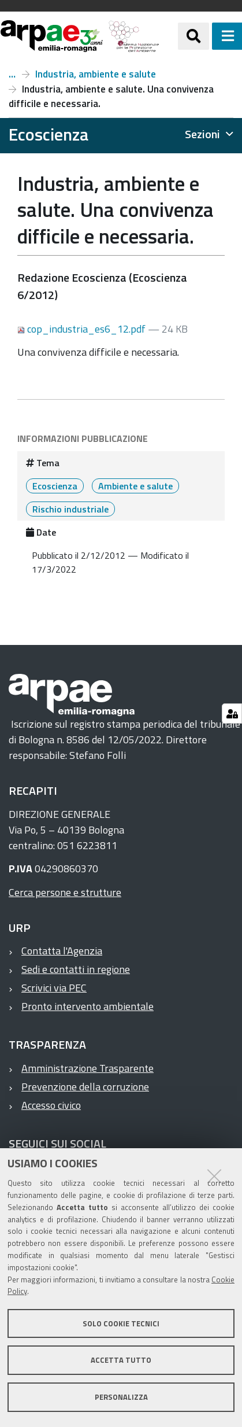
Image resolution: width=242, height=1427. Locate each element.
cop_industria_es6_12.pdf (82, 329)
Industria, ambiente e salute (95, 74)
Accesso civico (51, 1105)
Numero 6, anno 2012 (12, 74)
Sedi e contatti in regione (75, 969)
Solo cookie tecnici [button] (121, 1323)
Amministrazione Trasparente (87, 1068)
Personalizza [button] (121, 1397)
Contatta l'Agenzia (61, 950)
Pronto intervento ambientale (87, 1006)
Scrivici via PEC (54, 987)
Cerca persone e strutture (65, 892)
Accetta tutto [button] (121, 1360)
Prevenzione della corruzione (85, 1086)
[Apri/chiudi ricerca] (193, 36)
